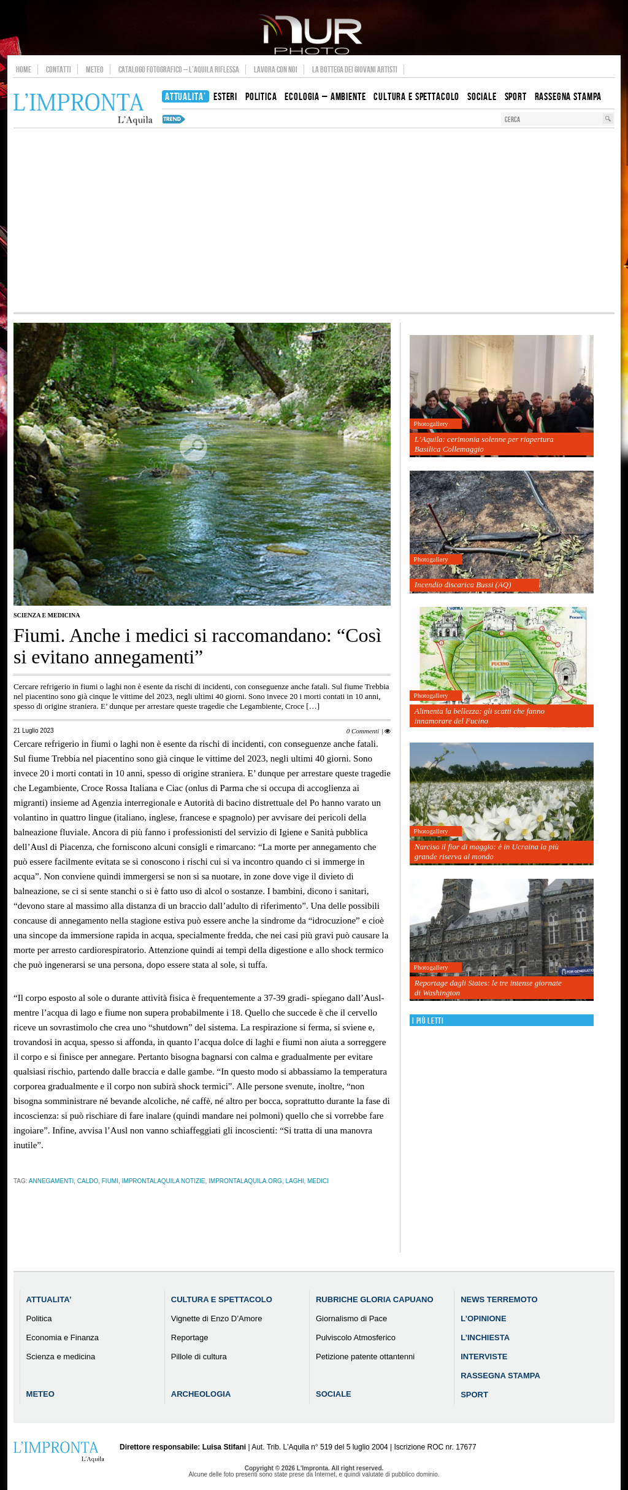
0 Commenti (363, 731)
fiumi (110, 1181)
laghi (294, 1181)
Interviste (484, 1356)
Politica (39, 1318)
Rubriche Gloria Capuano (375, 1299)
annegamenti (51, 1181)
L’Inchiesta (485, 1337)
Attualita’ (49, 1299)
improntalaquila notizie (163, 1181)
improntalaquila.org (245, 1181)
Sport (474, 1394)
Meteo (95, 69)
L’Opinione (483, 1318)
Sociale (333, 1394)
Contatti (58, 69)
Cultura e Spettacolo (221, 1299)
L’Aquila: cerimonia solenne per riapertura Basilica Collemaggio (484, 444)
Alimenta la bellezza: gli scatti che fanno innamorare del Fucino (480, 715)
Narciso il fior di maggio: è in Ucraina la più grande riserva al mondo (487, 851)
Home (23, 69)
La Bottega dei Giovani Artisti (354, 69)
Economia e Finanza (62, 1337)
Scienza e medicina (46, 615)
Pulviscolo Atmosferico (356, 1337)
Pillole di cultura (199, 1356)
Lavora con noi (275, 69)
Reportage (190, 1337)
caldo (87, 1181)
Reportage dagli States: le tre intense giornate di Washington (488, 987)
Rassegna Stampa (500, 1375)
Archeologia (201, 1394)
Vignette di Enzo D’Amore (216, 1318)
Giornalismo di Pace (351, 1318)
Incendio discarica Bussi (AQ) (463, 584)
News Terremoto (499, 1299)
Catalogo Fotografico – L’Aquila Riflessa (178, 69)
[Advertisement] (314, 220)
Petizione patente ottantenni (365, 1356)
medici (318, 1181)
